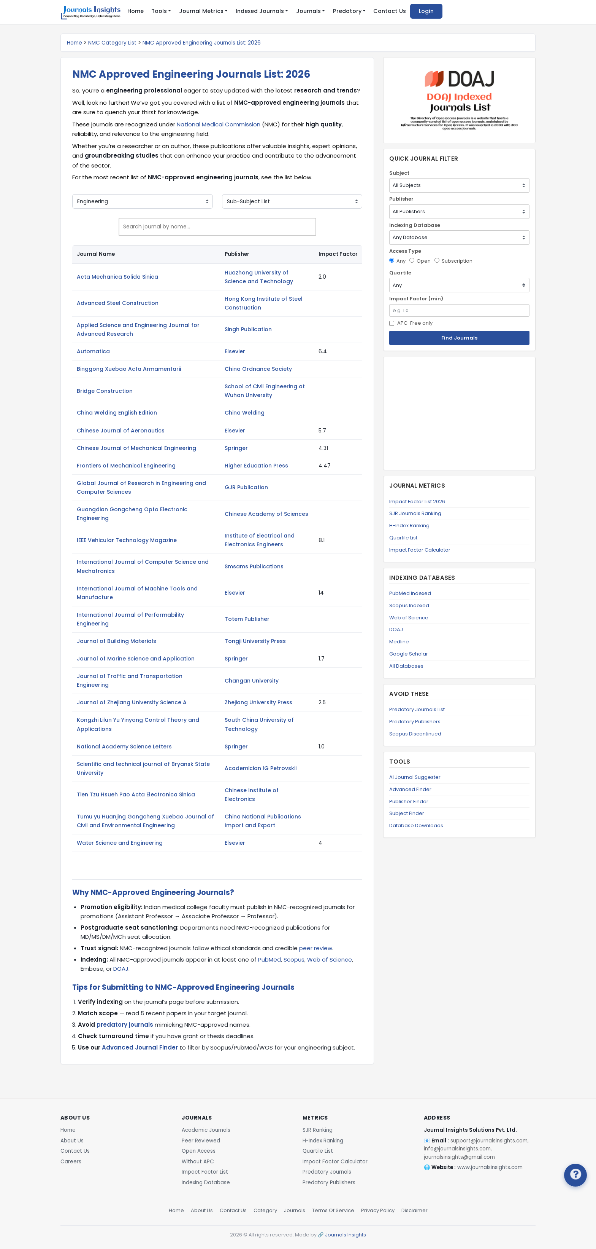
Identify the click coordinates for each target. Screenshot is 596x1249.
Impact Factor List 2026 (417, 501)
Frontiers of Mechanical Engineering (126, 465)
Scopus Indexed (409, 605)
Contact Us (389, 11)
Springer (236, 448)
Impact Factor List (205, 1172)
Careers (70, 1161)
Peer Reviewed (201, 1140)
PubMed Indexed (410, 593)
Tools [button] (159, 11)
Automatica (93, 351)
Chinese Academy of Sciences (266, 514)
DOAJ (120, 969)
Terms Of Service (333, 1210)
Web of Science (329, 959)
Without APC (198, 1161)
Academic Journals (206, 1130)
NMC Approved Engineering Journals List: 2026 (202, 42)
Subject (399, 173)
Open (420, 261)
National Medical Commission (218, 124)
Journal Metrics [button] (201, 11)
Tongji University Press (255, 641)
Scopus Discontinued (415, 733)
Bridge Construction (105, 391)
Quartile (400, 272)
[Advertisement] (459, 413)
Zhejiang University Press (258, 702)
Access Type (405, 251)
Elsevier (235, 351)
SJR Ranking (318, 1130)
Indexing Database (414, 225)
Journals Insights (345, 1234)
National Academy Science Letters (124, 746)
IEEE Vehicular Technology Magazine (127, 540)
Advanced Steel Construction (118, 303)
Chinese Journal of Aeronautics (121, 430)
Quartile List (403, 537)
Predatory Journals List (417, 709)
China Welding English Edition (117, 412)
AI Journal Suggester (415, 777)
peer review (315, 948)
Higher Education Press (256, 465)
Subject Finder (406, 813)
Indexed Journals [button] (260, 11)
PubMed (269, 959)
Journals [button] (308, 11)
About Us (72, 1140)
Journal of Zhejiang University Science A (132, 702)
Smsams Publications (254, 566)
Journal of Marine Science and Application (136, 658)
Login (426, 11)
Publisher (401, 199)
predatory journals (125, 1025)
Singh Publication (248, 329)
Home (135, 11)
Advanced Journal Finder (140, 1047)
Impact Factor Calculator (419, 550)
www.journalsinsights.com (490, 1167)
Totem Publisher (247, 619)
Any (397, 261)
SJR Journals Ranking (415, 513)
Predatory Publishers (415, 721)
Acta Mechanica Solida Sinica (117, 277)
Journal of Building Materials (116, 641)
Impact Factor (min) (416, 298)
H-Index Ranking (409, 525)
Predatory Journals (327, 1172)
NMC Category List (112, 42)
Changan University (252, 680)
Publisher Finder (408, 801)
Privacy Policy (378, 1210)
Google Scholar (408, 653)
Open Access (199, 1151)
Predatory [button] (347, 11)
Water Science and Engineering (120, 843)
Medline (399, 641)
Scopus (294, 959)
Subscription (453, 261)
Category (265, 1210)
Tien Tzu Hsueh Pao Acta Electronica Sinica (136, 794)
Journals (294, 1210)
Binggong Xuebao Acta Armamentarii (129, 369)
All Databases (406, 666)
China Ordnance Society (258, 369)
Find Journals (459, 337)
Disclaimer (414, 1210)
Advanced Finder (410, 789)
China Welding (245, 412)
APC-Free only (411, 323)
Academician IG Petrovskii (260, 768)
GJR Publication (246, 487)
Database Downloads (416, 825)
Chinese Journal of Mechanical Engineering (136, 448)
